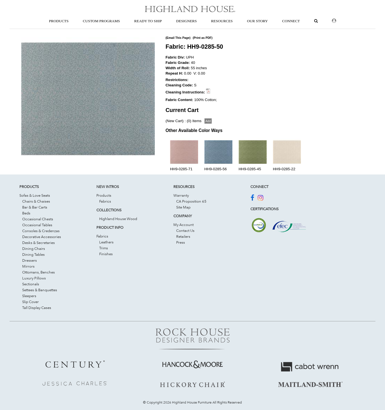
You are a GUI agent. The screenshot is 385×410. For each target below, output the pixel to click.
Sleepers (29, 296)
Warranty (181, 195)
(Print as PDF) (202, 37)
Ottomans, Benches (38, 272)
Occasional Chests (37, 219)
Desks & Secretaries (38, 242)
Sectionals (30, 284)
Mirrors (28, 266)
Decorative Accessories (41, 236)
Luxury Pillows (34, 278)
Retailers (183, 236)
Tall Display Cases (36, 307)
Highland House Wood (118, 218)
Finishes (106, 254)
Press (180, 242)
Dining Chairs (33, 248)
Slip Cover (30, 301)
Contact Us (185, 230)
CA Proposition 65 (191, 201)
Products (103, 195)
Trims (103, 248)
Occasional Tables (37, 225)
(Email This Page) (178, 37)
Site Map (183, 207)
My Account (183, 224)
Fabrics (105, 201)
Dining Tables (33, 254)
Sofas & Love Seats (34, 195)
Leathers (106, 242)
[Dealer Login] (334, 21)
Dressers (29, 260)
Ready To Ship (148, 21)
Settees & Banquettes (39, 290)
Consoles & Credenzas (41, 230)
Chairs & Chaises (36, 201)
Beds (26, 213)
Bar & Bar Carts (34, 207)
